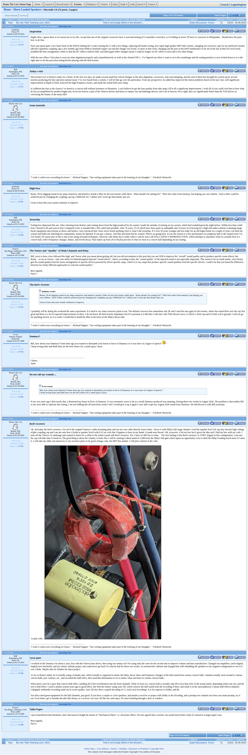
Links (132, 4)
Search (142, 4)
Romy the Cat (15, 103)
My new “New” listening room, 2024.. (33, 22)
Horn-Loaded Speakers (27, 9)
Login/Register (238, 4)
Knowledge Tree (65, 26)
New (10, 22)
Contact (153, 4)
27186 (20, 397)
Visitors (105, 4)
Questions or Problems (139, 748)
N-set (15, 334)
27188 (20, 724)
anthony (15, 29)
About (39, 4)
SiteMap (123, 748)
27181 (20, 201)
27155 (20, 87)
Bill (15, 69)
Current (50, 4)
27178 (20, 45)
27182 (20, 307)
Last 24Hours (103, 748)
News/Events (63, 4)
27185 (20, 446)
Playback (93, 4)
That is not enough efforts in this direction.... (123, 22)
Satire (115, 4)
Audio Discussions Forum (201, 22)
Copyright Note (157, 748)
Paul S (15, 249)
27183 (20, 266)
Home (7, 9)
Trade (124, 4)
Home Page (89, 748)
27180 (20, 128)
